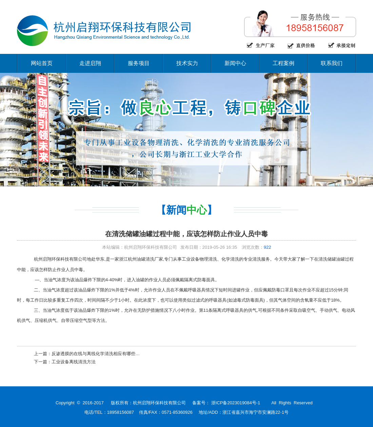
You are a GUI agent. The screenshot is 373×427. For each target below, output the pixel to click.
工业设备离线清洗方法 (74, 361)
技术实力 (187, 63)
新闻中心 (235, 63)
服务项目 (139, 63)
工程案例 (283, 63)
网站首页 (42, 63)
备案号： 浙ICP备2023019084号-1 (226, 403)
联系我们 (331, 63)
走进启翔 (90, 63)
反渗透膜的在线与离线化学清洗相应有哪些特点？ (100, 353)
